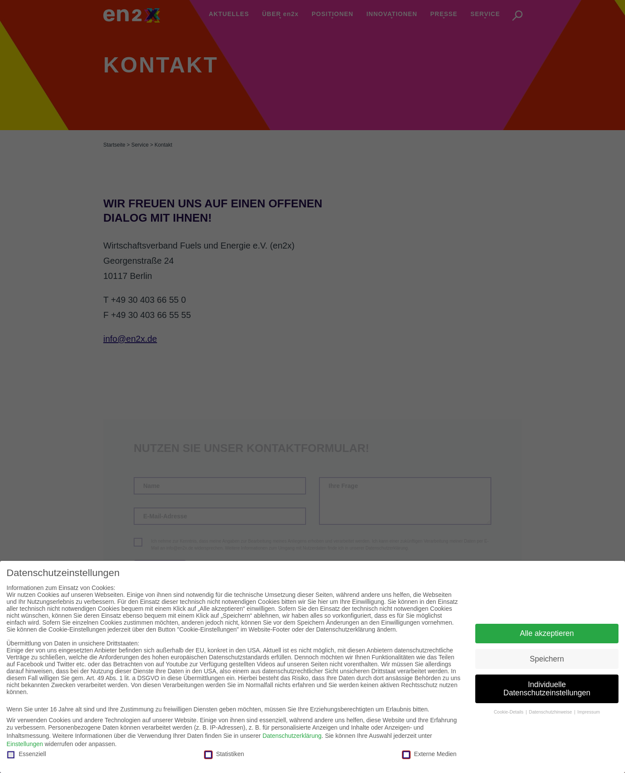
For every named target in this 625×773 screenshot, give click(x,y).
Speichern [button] (547, 659)
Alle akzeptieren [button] (547, 633)
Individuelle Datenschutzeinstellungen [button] (546, 689)
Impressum (588, 711)
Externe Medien (429, 753)
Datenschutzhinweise (551, 711)
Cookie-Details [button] (509, 711)
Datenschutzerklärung (292, 735)
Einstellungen (25, 743)
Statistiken (224, 753)
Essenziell (26, 753)
